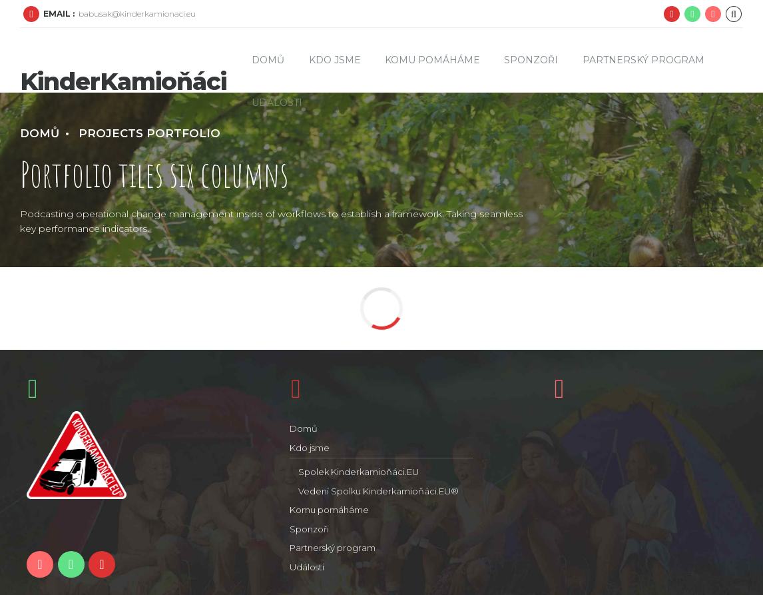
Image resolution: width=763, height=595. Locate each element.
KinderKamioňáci (123, 81)
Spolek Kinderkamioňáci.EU (358, 471)
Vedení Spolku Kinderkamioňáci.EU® (378, 491)
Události (277, 103)
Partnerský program (643, 60)
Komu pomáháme (432, 60)
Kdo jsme (335, 60)
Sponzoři (531, 60)
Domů (268, 60)
